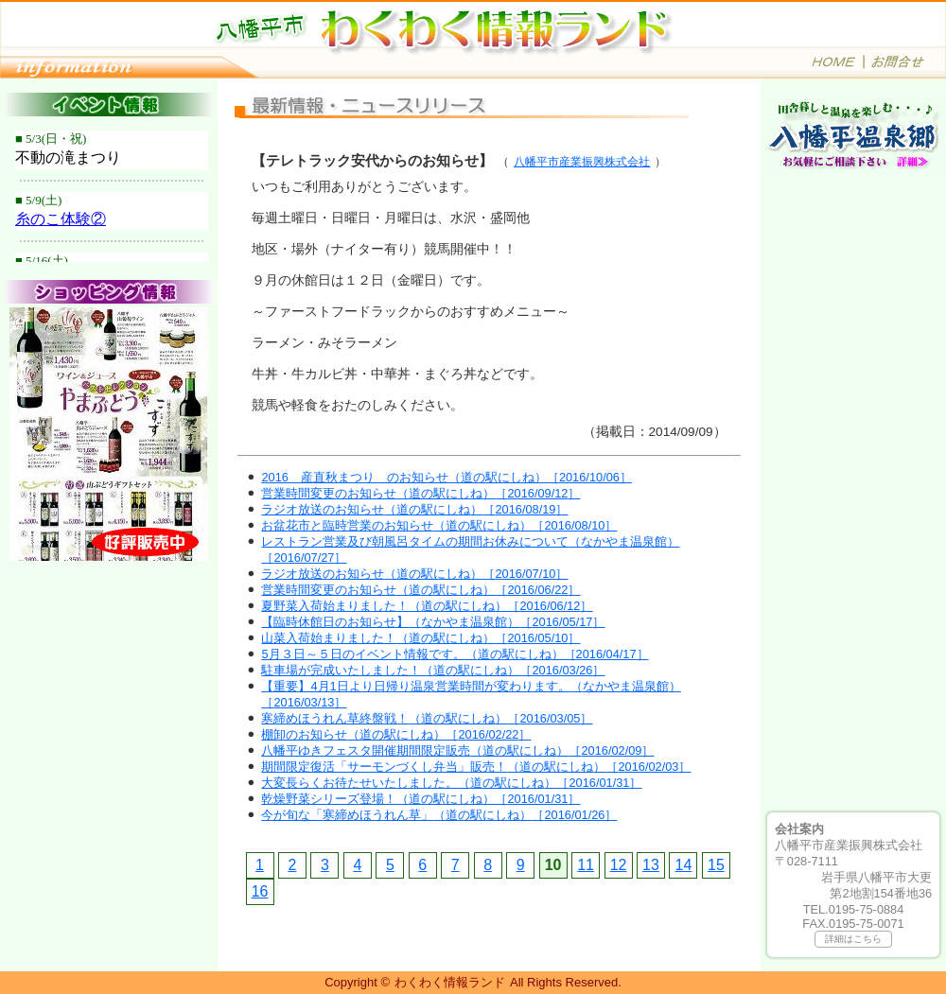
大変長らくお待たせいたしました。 (451, 783)
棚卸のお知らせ (396, 734)
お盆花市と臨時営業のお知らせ (439, 525)
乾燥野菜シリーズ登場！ (420, 799)
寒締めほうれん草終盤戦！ (426, 718)
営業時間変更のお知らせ (420, 493)
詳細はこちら (853, 938)
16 (260, 891)
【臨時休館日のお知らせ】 (432, 622)
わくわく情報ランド (449, 982)
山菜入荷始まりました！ (420, 638)
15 (716, 865)
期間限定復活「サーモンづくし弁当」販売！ (476, 766)
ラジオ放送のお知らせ (414, 509)
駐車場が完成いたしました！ (432, 670)
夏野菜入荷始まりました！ (426, 606)
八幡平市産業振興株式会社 (582, 161)
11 (585, 865)
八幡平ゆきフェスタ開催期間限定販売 (457, 750)
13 (650, 865)
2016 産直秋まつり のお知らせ (446, 477)
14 (683, 865)
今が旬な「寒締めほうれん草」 (439, 815)
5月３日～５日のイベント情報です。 (454, 654)
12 (618, 865)
